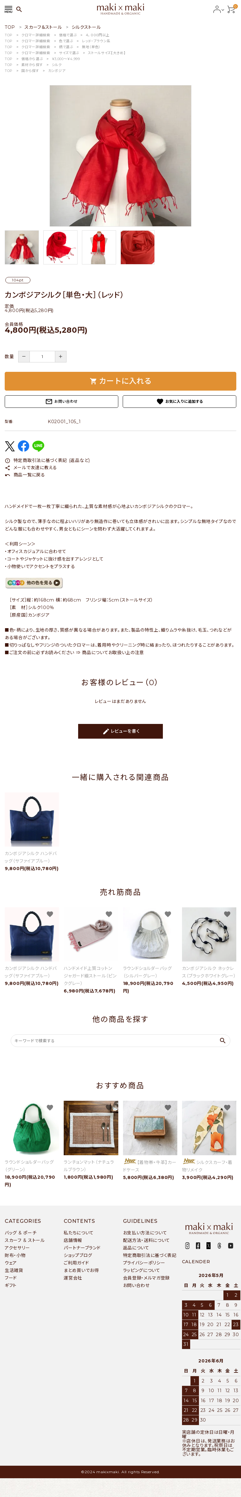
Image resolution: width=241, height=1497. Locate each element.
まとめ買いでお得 (81, 1270)
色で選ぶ (66, 41)
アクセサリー (17, 1248)
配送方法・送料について (146, 1240)
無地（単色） (91, 47)
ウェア (11, 1263)
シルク (57, 65)
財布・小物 (15, 1255)
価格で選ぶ (68, 35)
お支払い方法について (145, 1233)
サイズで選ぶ (69, 53)
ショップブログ (78, 1255)
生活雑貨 (14, 1270)
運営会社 (73, 1278)
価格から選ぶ (32, 59)
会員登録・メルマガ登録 (146, 1278)
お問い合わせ (61, 401)
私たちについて (79, 1233)
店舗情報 (73, 1240)
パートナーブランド (82, 1248)
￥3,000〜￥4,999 (66, 59)
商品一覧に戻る (25, 475)
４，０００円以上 (98, 35)
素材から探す (32, 65)
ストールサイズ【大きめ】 (107, 53)
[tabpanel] (120, 156)
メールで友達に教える (31, 467)
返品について (136, 1248)
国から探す (30, 71)
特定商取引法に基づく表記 (150, 1255)
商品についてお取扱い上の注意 (113, 652)
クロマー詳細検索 (35, 35)
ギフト (11, 1285)
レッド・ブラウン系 (96, 41)
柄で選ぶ (66, 47)
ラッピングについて (141, 1270)
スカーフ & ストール (25, 1240)
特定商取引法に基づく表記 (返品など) (47, 460)
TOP (9, 35)
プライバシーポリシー (144, 1263)
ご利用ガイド (76, 1263)
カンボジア (57, 71)
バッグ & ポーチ (20, 1233)
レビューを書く (121, 731)
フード (11, 1278)
